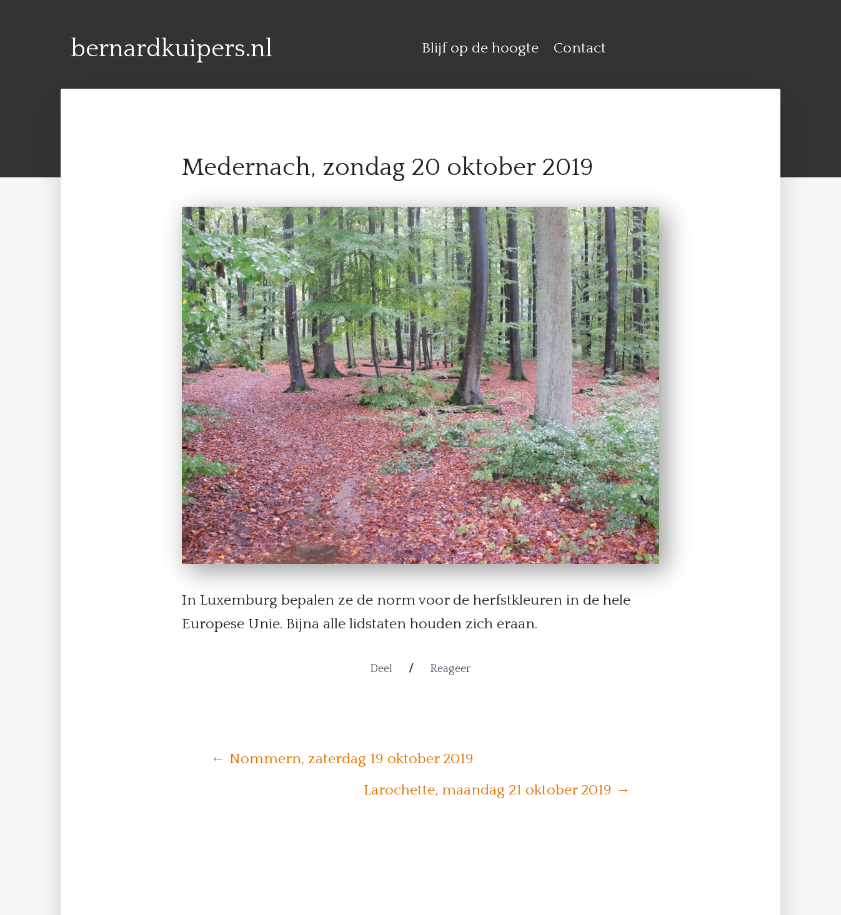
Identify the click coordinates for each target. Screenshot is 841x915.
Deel (381, 669)
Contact (580, 48)
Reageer (450, 669)
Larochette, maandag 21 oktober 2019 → (497, 790)
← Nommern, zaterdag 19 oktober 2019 (342, 759)
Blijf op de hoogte (480, 48)
